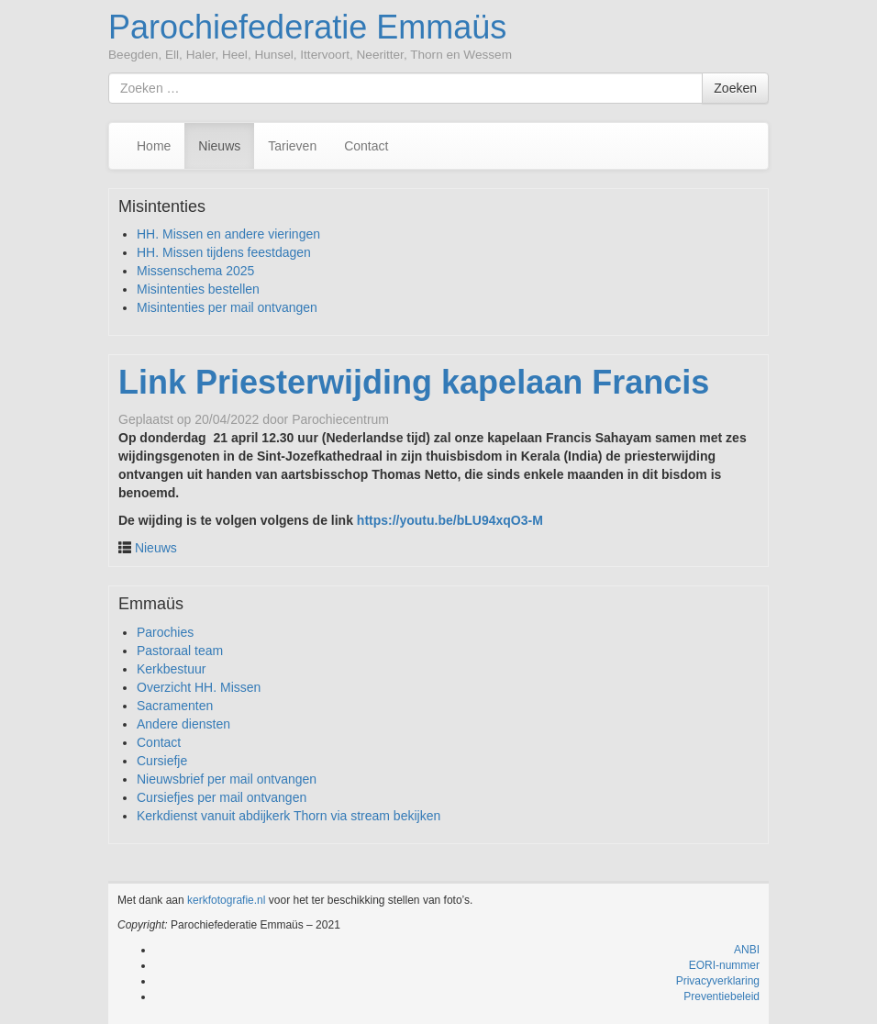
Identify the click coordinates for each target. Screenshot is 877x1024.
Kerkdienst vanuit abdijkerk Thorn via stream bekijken (288, 815)
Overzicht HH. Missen (199, 687)
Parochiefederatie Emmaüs (307, 27)
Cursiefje (162, 760)
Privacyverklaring (718, 980)
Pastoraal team (180, 650)
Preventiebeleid (721, 996)
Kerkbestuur (171, 669)
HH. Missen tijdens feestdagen (224, 252)
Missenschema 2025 (195, 270)
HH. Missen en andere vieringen (228, 234)
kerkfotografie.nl (226, 900)
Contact (366, 146)
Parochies (165, 632)
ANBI (747, 949)
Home (154, 146)
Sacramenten (175, 705)
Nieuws (219, 146)
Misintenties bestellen (198, 289)
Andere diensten (183, 724)
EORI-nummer (724, 965)
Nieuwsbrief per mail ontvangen (226, 779)
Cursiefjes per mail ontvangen (221, 797)
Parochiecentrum (340, 419)
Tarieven (292, 146)
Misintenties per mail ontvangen (227, 307)
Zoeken (735, 88)
